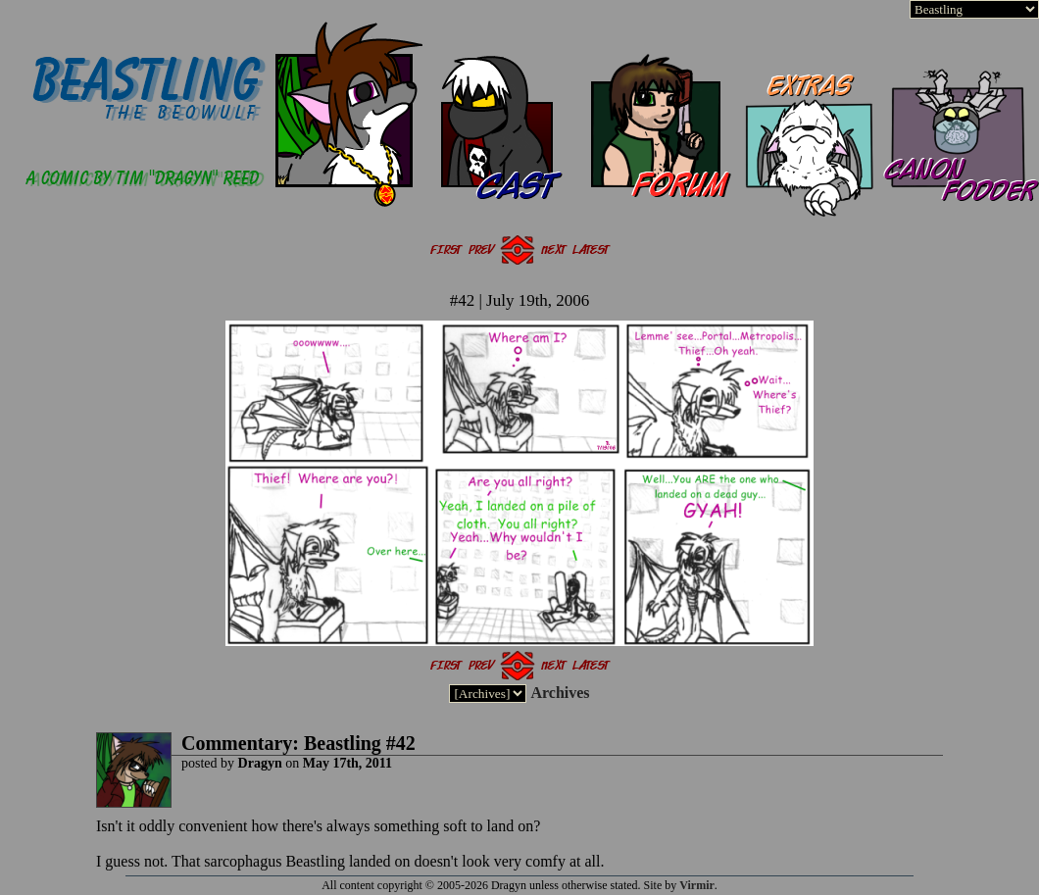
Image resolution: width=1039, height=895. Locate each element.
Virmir (697, 885)
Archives (559, 692)
